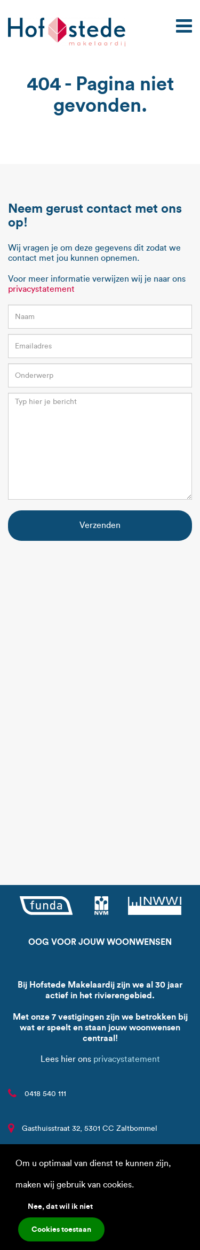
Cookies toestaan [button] (61, 1229)
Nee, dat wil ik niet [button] (60, 1206)
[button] (137, 1185)
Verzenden (100, 525)
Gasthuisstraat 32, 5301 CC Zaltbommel (89, 1128)
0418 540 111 (45, 1093)
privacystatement (41, 289)
